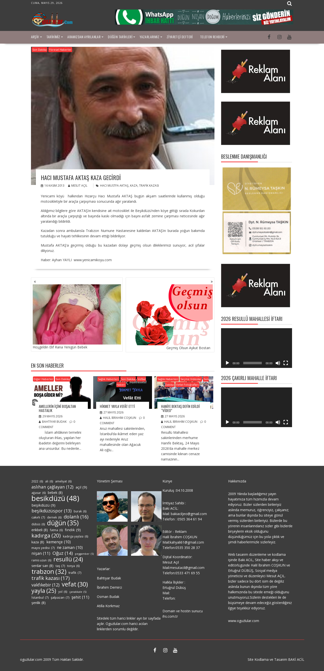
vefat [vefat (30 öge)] (75, 584)
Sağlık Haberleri (108, 379)
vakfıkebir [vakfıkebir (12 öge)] (45, 584)
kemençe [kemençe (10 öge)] (58, 542)
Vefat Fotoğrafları (187, 384)
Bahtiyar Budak (53, 422)
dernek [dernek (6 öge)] (54, 517)
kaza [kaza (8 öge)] (37, 542)
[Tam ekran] (285, 363)
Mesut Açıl (77, 185)
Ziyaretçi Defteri (180, 36)
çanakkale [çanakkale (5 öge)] (77, 591)
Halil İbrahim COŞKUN (118, 418)
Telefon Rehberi (212, 36)
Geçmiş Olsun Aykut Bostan (170, 317)
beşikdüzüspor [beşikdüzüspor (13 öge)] (51, 510)
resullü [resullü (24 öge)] (68, 559)
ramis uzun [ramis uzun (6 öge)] (41, 560)
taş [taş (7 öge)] (60, 565)
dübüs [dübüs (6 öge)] (38, 524)
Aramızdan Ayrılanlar (84, 36)
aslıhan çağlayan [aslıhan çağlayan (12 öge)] (52, 486)
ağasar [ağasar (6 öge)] (38, 493)
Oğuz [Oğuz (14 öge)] (62, 553)
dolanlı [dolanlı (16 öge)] (76, 516)
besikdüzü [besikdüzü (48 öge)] (55, 498)
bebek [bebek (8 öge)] (55, 492)
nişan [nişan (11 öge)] (40, 553)
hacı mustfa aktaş (114, 185)
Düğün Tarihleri (120, 36)
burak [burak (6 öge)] (80, 511)
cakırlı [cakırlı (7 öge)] (38, 517)
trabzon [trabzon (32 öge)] (48, 571)
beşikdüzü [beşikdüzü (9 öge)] (43, 505)
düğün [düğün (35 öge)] (63, 523)
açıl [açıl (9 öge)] (81, 487)
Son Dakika (39, 49)
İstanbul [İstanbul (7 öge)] (40, 597)
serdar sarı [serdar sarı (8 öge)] (42, 565)
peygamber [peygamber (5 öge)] (84, 553)
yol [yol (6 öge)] (62, 591)
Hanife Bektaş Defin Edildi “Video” (180, 408)
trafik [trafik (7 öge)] (75, 572)
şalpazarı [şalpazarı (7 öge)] (60, 597)
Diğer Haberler (43, 379)
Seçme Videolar (191, 379)
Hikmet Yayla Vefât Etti (117, 406)
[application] (256, 348)
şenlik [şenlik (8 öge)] (38, 602)
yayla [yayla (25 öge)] (43, 590)
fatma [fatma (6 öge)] (56, 530)
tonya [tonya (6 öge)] (73, 566)
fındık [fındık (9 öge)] (73, 529)
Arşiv (35, 36)
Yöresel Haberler (60, 49)
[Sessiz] (277, 363)
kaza (134, 185)
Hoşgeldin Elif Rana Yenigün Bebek (77, 316)
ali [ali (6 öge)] (49, 481)
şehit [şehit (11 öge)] (80, 597)
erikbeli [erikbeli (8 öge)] (39, 530)
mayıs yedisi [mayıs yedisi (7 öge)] (43, 547)
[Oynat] (227, 363)
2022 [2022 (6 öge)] (37, 481)
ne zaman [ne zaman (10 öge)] (70, 547)
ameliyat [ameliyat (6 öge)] (63, 481)
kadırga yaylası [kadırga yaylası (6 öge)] (75, 536)
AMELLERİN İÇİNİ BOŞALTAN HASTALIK (57, 408)
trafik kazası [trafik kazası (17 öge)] (50, 578)
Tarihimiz (53, 36)
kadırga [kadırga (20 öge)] (46, 535)
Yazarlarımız (149, 36)
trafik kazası (149, 185)
